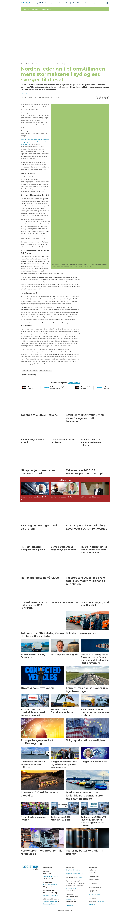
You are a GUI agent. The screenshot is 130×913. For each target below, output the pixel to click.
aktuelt (25, 370)
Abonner (88, 3)
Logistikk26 (39, 3)
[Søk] (101, 3)
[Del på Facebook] (97, 97)
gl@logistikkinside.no (50, 876)
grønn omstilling (45, 370)
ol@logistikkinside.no (50, 884)
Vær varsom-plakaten (50, 901)
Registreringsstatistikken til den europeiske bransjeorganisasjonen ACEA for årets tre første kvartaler (35, 142)
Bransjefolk (70, 3)
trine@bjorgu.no (71, 888)
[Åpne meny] (107, 3)
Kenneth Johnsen (94, 894)
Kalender (80, 3)
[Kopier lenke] (105, 97)
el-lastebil (33, 370)
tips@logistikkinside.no (73, 870)
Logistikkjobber (50, 3)
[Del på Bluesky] (108, 97)
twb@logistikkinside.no (50, 895)
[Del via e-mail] (102, 97)
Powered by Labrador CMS (65, 910)
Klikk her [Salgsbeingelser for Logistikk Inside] (80, 877)
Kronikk (61, 3)
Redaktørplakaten (49, 904)
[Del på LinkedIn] (100, 97)
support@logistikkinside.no (74, 873)
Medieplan (69, 905)
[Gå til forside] (25, 3)
